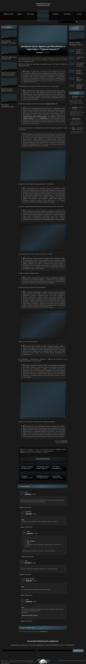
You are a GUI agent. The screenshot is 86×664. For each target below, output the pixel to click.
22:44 (35, 512)
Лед (23, 584)
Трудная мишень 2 (51, 101)
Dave (23, 517)
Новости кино (8, 13)
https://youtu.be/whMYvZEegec (30, 613)
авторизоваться (43, 629)
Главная (24, 447)
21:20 (34, 492)
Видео (20, 13)
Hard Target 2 (28, 450)
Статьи (79, 13)
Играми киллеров (28, 116)
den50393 (32, 539)
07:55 (36, 531)
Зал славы (30, 13)
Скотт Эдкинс (45, 450)
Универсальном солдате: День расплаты (35, 114)
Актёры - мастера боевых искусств (45, 447)
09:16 (35, 599)
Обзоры (55, 13)
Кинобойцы (31, 447)
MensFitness (64, 439)
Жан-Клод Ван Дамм (36, 450)
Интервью (67, 13)
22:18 (35, 579)
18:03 (34, 561)
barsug (48, 50)
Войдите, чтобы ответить (25, 505)
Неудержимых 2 (44, 116)
